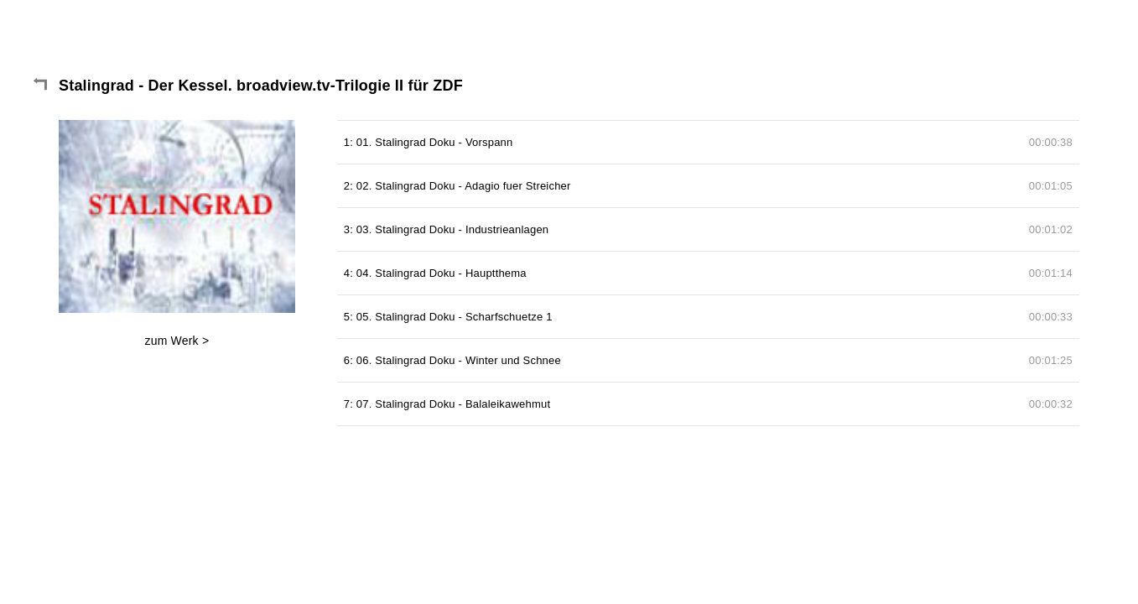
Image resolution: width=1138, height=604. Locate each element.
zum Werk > (176, 340)
